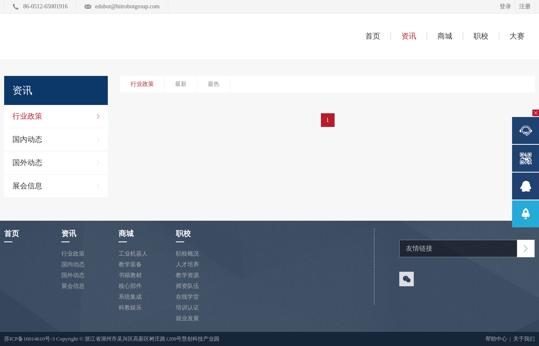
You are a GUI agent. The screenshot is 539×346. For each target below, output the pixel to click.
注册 (525, 6)
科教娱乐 (130, 308)
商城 (444, 36)
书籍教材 (130, 275)
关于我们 (524, 339)
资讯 (408, 36)
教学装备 (130, 264)
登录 (505, 6)
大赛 (517, 36)
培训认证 (187, 308)
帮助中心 (497, 339)
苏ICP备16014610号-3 (29, 339)
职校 (480, 36)
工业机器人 (133, 254)
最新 (181, 84)
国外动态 (27, 162)
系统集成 (130, 297)
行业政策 (27, 116)
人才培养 (187, 264)
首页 (372, 36)
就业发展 (187, 318)
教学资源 (187, 275)
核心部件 (130, 286)
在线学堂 (187, 297)
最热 (213, 84)
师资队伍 (187, 286)
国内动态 (27, 139)
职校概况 (187, 254)
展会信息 (27, 186)
